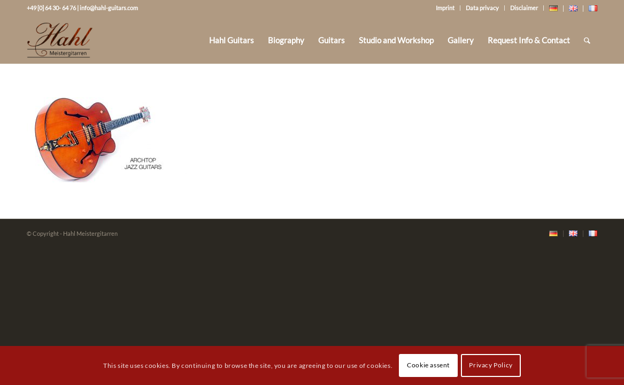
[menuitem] (231, 40)
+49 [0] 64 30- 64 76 (51, 7)
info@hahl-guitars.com (109, 7)
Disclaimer (524, 7)
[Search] (587, 40)
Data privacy (482, 7)
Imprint (445, 7)
